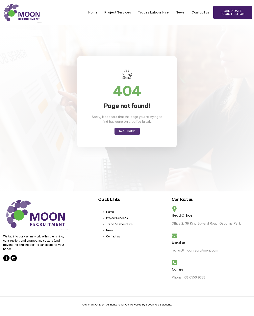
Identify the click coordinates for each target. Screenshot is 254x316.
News (180, 12)
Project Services (117, 12)
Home (92, 12)
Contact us (200, 12)
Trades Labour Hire (153, 12)
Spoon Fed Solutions (158, 308)
